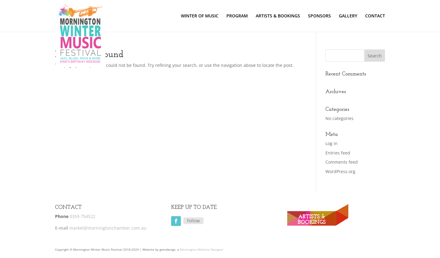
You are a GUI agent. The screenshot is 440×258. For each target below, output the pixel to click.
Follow (193, 220)
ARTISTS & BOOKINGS (278, 16)
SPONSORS (319, 16)
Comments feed (341, 162)
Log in (331, 143)
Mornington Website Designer (201, 249)
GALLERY (348, 16)
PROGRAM (237, 16)
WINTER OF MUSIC (199, 16)
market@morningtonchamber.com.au (107, 228)
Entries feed (337, 153)
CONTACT (375, 16)
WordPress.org (340, 171)
